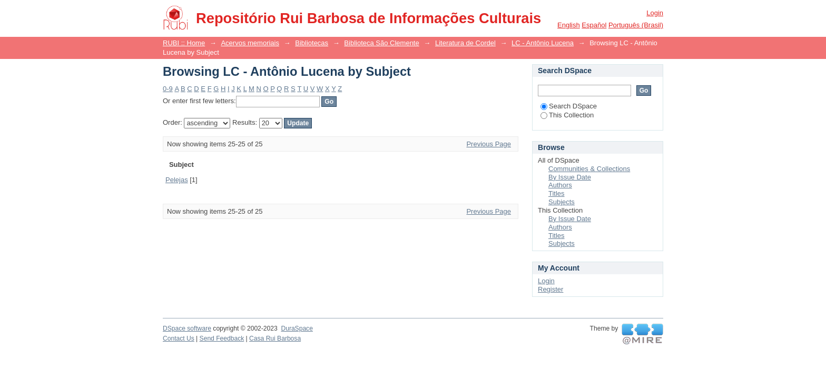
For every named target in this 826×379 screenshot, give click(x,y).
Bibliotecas (311, 43)
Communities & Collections (589, 169)
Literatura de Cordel (465, 43)
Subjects (561, 202)
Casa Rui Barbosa (275, 338)
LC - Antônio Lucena (543, 43)
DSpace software (187, 328)
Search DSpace (568, 106)
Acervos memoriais (250, 43)
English (568, 25)
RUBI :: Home (184, 43)
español (594, 25)
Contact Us (178, 338)
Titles (556, 193)
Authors (560, 185)
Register (550, 289)
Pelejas (176, 180)
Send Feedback (222, 338)
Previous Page (488, 144)
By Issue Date (569, 177)
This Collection (567, 115)
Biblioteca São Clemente (381, 43)
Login (654, 13)
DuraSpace (296, 328)
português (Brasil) (635, 25)
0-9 (168, 89)
